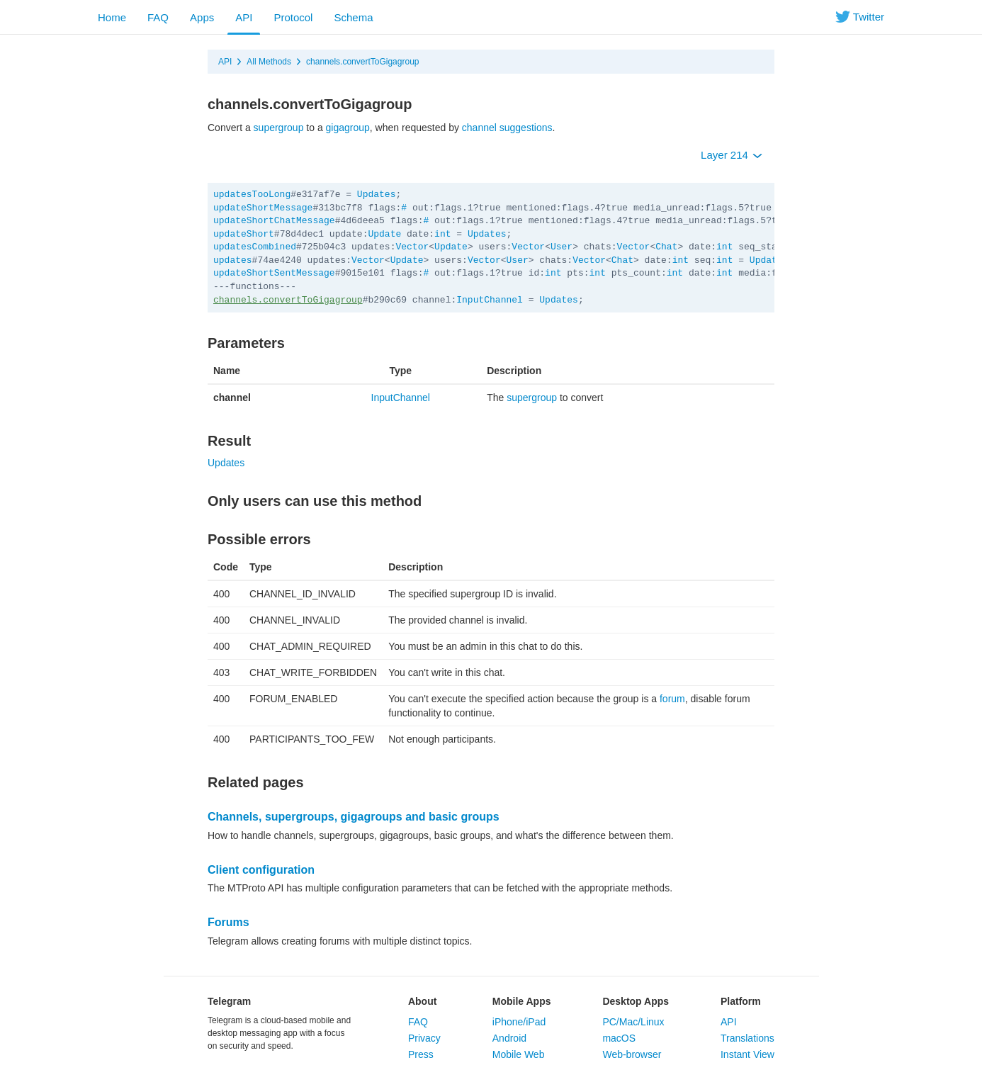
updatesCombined (254, 247)
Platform (741, 1001)
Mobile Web (518, 1054)
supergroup (279, 127)
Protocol (292, 17)
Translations (747, 1038)
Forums (228, 922)
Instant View (747, 1054)
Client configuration (261, 870)
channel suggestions (507, 127)
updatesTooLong (251, 194)
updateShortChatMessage (274, 220)
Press (421, 1054)
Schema (353, 17)
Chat (666, 247)
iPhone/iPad (519, 1021)
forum (672, 698)
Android (509, 1038)
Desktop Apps (635, 1001)
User (561, 247)
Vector (412, 247)
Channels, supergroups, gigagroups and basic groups (354, 817)
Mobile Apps (521, 1001)
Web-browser (631, 1054)
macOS (619, 1038)
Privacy (424, 1038)
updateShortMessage (262, 208)
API (243, 17)
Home (112, 17)
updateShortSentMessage (274, 273)
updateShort (243, 234)
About (422, 1001)
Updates (376, 194)
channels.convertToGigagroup (362, 62)
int (442, 234)
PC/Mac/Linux (633, 1021)
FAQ (158, 17)
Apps (202, 17)
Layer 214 (731, 155)
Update (384, 234)
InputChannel (489, 300)
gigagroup (348, 127)
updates (232, 260)
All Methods (269, 62)
